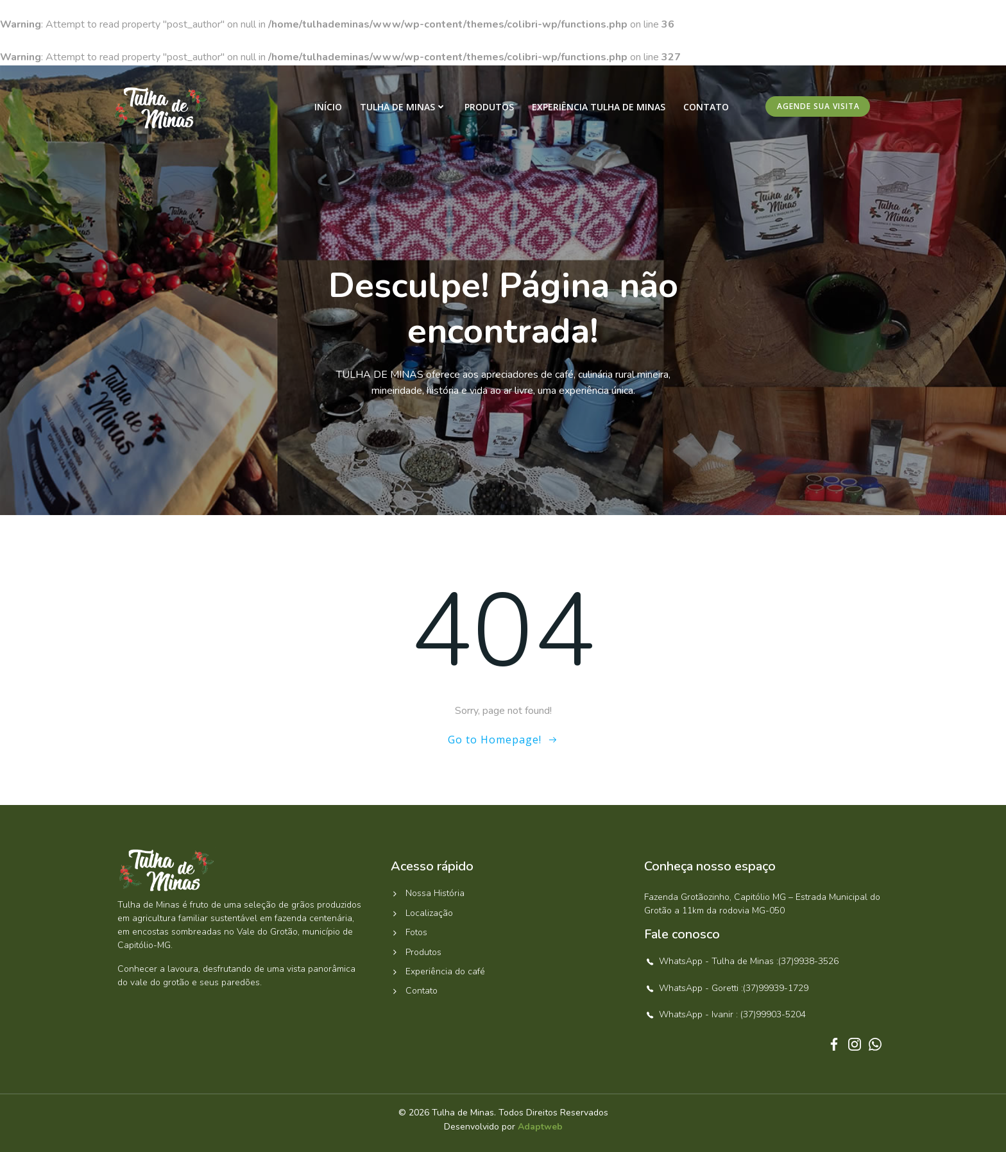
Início (328, 107)
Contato (706, 107)
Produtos (489, 107)
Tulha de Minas (403, 107)
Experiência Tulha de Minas (598, 107)
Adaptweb (540, 1127)
